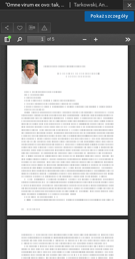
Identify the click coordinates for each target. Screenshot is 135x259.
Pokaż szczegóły (109, 16)
